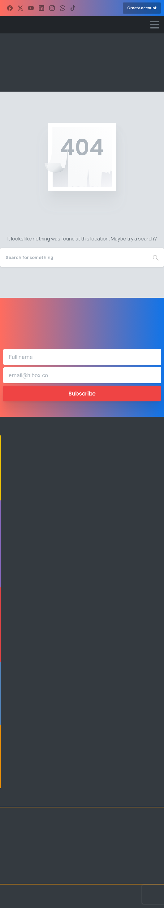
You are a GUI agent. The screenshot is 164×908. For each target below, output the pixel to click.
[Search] (73, 257)
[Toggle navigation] (155, 24)
